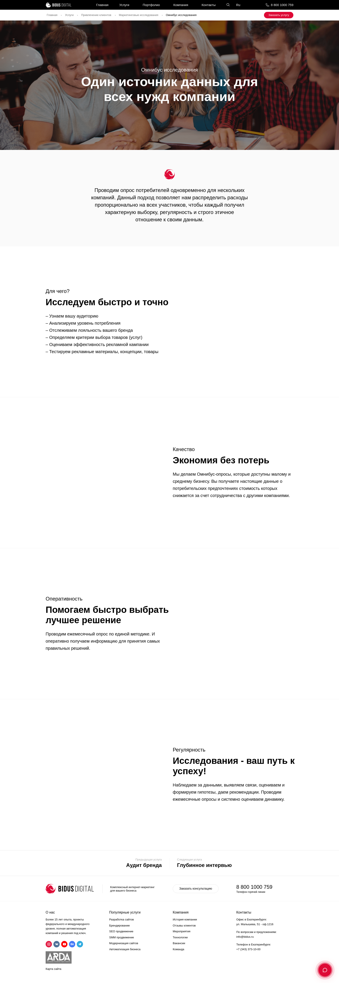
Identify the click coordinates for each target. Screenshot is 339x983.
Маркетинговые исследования (138, 15)
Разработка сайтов (121, 919)
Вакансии (179, 943)
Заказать (278, 15)
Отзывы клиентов (184, 925)
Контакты (208, 5)
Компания (180, 5)
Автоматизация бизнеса (125, 949)
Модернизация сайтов (123, 943)
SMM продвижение (121, 937)
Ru (238, 5)
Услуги (124, 5)
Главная (102, 5)
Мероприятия (181, 931)
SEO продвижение (121, 931)
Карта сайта (53, 968)
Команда (178, 949)
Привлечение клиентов (96, 15)
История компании (185, 919)
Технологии (180, 937)
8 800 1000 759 (282, 5)
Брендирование (119, 925)
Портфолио (151, 5)
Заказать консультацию (195, 888)
